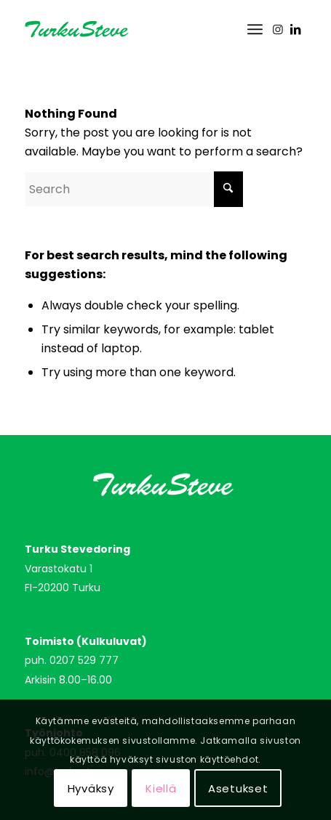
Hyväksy (91, 788)
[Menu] (255, 29)
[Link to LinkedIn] (295, 29)
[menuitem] (255, 29)
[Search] (134, 189)
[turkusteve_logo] (137, 29)
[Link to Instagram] (278, 29)
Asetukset (238, 788)
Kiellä (161, 788)
